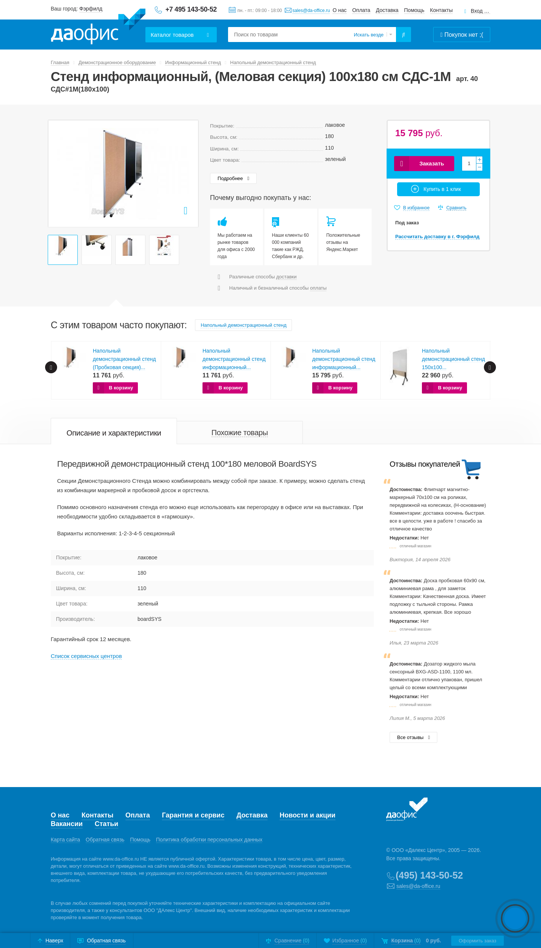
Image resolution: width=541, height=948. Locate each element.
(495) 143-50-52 (429, 875)
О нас (339, 10)
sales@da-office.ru (311, 10)
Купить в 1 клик (442, 189)
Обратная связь (105, 840)
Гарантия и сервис (193, 815)
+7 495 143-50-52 (191, 9)
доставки (286, 276)
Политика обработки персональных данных (209, 840)
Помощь (414, 10)
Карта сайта (65, 840)
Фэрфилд (90, 9)
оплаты (318, 288)
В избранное (416, 207)
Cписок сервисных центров (86, 656)
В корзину (121, 388)
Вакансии (67, 824)
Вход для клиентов (480, 11)
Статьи (106, 824)
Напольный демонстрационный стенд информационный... (234, 359)
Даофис (98, 27)
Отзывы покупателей (425, 464)
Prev (58, 173)
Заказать (431, 163)
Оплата (361, 10)
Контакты (441, 10)
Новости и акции (307, 815)
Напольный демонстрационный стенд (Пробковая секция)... (124, 359)
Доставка (387, 10)
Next (189, 173)
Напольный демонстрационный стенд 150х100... (453, 359)
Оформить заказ (477, 940)
